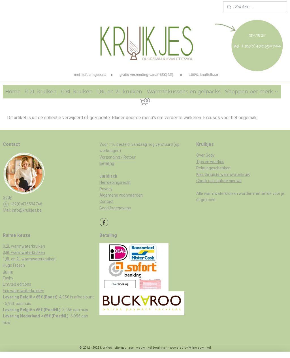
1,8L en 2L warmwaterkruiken (29, 259)
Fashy (8, 278)
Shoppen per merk (252, 92)
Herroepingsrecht (115, 182)
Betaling (106, 163)
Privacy (105, 189)
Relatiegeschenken (213, 168)
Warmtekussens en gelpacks (184, 92)
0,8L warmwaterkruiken (24, 252)
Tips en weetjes (210, 161)
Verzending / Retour (117, 157)
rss (131, 347)
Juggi (8, 271)
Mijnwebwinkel (200, 347)
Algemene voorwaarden (121, 195)
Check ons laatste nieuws (219, 180)
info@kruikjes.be (27, 210)
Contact (106, 201)
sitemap (120, 347)
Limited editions (17, 284)
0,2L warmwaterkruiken (24, 246)
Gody (7, 197)
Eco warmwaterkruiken (23, 290)
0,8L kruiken (77, 92)
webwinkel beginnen (152, 347)
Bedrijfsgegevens (115, 208)
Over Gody (205, 155)
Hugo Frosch (14, 265)
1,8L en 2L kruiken (119, 92)
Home (13, 92)
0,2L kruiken (41, 92)
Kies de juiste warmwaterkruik (223, 174)
